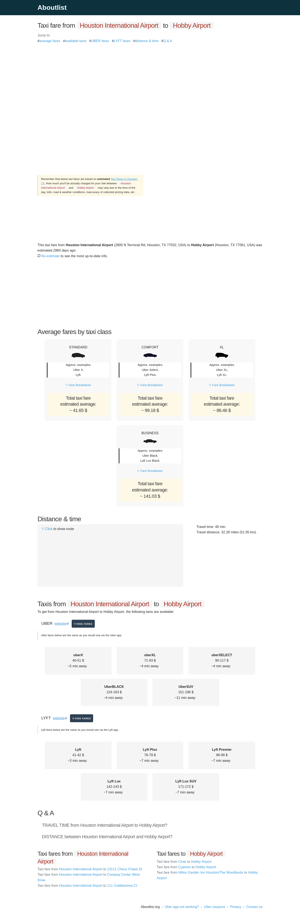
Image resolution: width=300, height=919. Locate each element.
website (60, 623)
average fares (49, 41)
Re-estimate (49, 256)
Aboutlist (52, 7)
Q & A (167, 41)
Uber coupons (214, 907)
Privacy (235, 907)
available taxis (75, 41)
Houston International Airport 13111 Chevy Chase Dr (90, 869)
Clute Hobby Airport (184, 861)
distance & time (147, 41)
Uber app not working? (182, 907)
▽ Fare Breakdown (78, 385)
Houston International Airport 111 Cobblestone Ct (87, 885)
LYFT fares (122, 41)
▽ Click (47, 529)
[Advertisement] (150, 73)
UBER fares (100, 41)
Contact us (254, 907)
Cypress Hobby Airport (186, 867)
